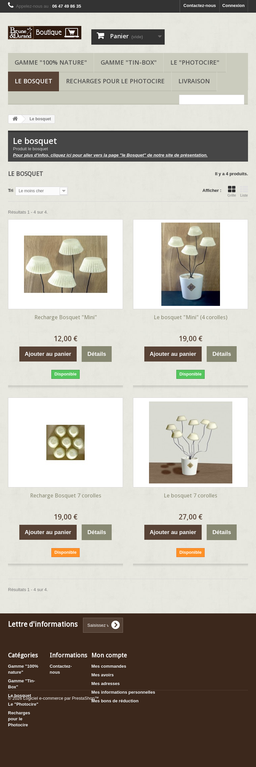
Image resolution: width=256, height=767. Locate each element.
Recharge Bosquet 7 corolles (65, 495)
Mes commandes (108, 666)
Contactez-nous (199, 5)
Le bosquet (33, 81)
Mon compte (109, 655)
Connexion (233, 5)
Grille (231, 191)
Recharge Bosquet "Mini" (65, 317)
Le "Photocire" (194, 62)
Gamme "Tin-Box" (129, 62)
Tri (10, 190)
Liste (244, 191)
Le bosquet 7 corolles (190, 495)
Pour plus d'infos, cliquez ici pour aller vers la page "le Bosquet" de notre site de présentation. (110, 155)
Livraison (194, 81)
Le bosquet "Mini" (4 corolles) (190, 317)
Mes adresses (105, 683)
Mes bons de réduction (115, 700)
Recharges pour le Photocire (115, 81)
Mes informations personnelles (123, 692)
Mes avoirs (102, 674)
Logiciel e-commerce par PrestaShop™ (61, 748)
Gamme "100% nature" (51, 62)
